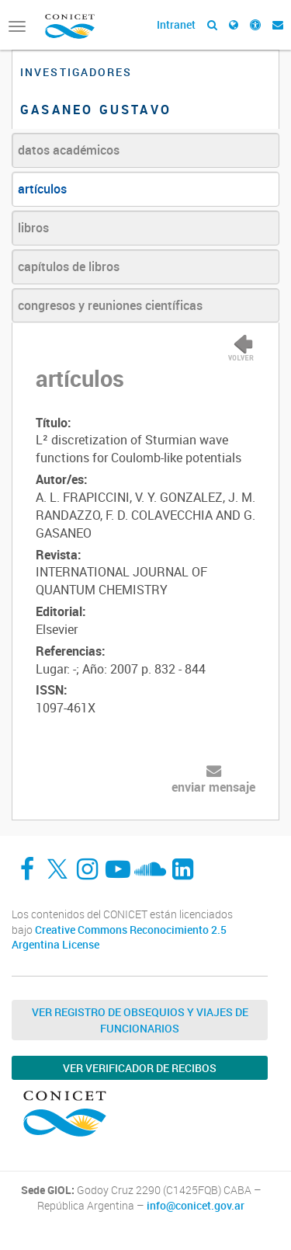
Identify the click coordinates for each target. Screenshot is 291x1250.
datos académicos (69, 149)
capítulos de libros (69, 266)
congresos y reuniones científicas (110, 305)
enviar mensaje (213, 787)
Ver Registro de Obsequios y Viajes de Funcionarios (140, 1020)
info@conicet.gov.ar (195, 1206)
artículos (42, 188)
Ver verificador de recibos (140, 1067)
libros (33, 227)
